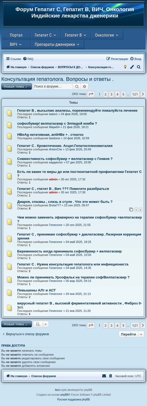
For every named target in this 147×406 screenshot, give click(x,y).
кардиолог (56, 162)
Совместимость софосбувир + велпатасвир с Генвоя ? (65, 159)
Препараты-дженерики (55, 44)
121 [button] (135, 94)
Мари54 (54, 127)
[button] (91, 94)
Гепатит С (43, 35)
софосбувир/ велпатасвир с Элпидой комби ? (57, 123)
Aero (57, 389)
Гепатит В (73, 35)
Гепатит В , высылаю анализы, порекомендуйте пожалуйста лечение (77, 110)
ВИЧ (13, 44)
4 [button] (117, 94)
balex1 (53, 114)
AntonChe (55, 149)
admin (53, 179)
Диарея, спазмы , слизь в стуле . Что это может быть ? (65, 202)
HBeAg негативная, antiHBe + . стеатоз (50, 135)
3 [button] (111, 94)
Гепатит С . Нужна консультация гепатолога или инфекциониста (72, 264)
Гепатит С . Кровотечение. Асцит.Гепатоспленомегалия (65, 146)
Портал (16, 35)
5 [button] (123, 94)
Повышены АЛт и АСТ (36, 290)
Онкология (104, 35)
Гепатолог (56, 224)
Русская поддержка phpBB (73, 399)
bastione (54, 138)
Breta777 (55, 205)
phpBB (65, 394)
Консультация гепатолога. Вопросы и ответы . (57, 79)
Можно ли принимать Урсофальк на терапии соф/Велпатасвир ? (73, 277)
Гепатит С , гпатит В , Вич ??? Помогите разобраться (63, 189)
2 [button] (105, 94)
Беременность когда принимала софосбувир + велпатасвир (69, 251)
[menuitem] (28, 59)
